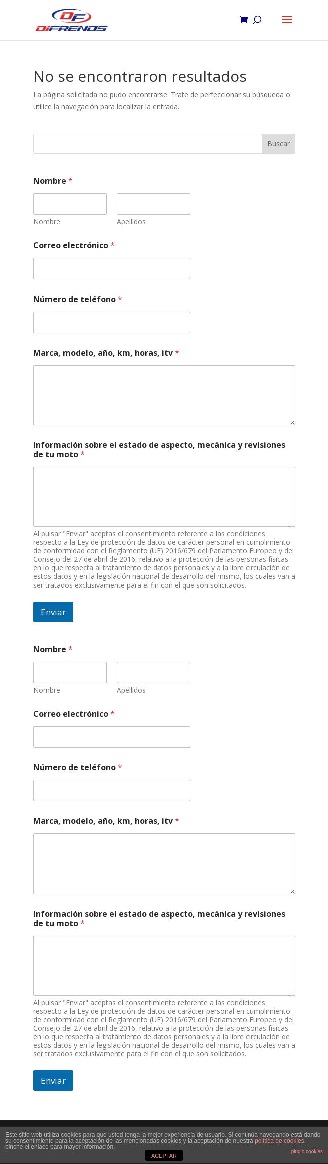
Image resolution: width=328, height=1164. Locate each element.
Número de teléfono (77, 299)
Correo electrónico (74, 245)
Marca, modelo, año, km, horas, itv (106, 353)
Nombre (46, 221)
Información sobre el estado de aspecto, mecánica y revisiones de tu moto (159, 449)
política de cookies (279, 1140)
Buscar (278, 143)
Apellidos (131, 221)
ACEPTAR (164, 1156)
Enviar (53, 612)
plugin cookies (307, 1151)
